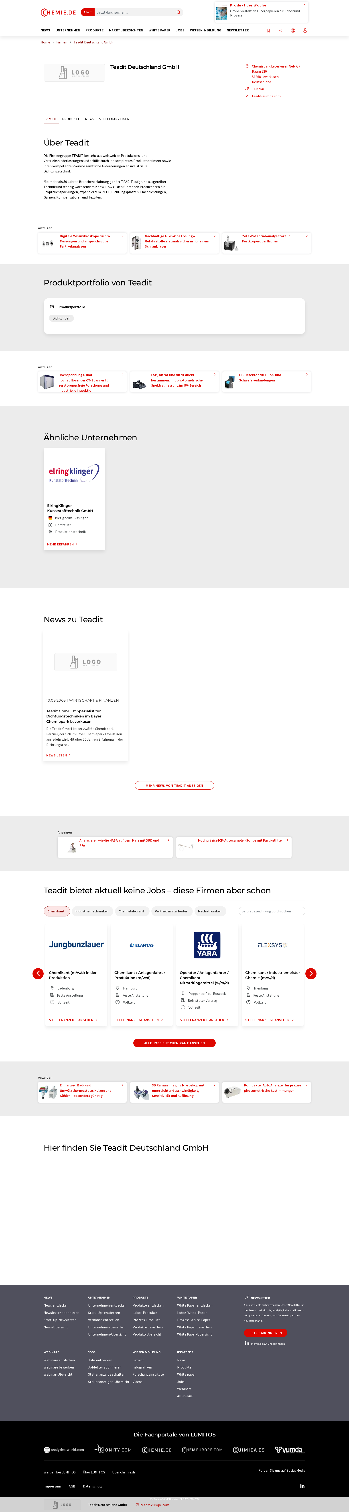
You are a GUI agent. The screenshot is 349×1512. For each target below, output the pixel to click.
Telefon (254, 89)
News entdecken (56, 1305)
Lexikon (138, 1360)
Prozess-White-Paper (193, 1319)
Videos (137, 1381)
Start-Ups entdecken (104, 1312)
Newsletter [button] (238, 30)
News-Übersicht (56, 1327)
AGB (72, 1486)
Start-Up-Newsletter (60, 1319)
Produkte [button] (95, 30)
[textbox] (271, 911)
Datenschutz (93, 1486)
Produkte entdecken (148, 1305)
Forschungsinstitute (148, 1374)
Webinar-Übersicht (58, 1374)
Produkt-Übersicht (147, 1334)
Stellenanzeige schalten (106, 1374)
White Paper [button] (159, 30)
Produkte (71, 119)
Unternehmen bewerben (107, 1327)
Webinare (184, 1389)
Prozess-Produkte (146, 1319)
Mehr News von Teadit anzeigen (174, 785)
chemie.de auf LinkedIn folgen (264, 1343)
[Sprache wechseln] (293, 30)
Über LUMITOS (94, 1472)
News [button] (45, 30)
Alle (86, 12)
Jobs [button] (180, 30)
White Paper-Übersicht (194, 1334)
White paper (186, 1374)
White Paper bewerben (194, 1327)
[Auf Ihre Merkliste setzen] (268, 30)
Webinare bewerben (59, 1367)
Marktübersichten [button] (126, 30)
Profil (51, 119)
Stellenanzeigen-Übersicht (109, 1381)
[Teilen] (281, 30)
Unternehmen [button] (68, 30)
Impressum (52, 1486)
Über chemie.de (124, 1472)
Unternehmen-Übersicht (107, 1334)
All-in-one (185, 1396)
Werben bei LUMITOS (60, 1472)
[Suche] (178, 12)
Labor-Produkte (145, 1312)
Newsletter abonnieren (61, 1312)
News (89, 119)
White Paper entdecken (195, 1305)
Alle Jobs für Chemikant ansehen (174, 1043)
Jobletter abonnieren (104, 1367)
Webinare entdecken (59, 1360)
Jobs (181, 1381)
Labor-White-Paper (192, 1312)
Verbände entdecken (103, 1319)
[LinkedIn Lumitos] (302, 1486)
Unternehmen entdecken (107, 1305)
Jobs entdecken (100, 1360)
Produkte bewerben (148, 1327)
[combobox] (272, 911)
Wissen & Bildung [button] (205, 30)
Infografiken (142, 1367)
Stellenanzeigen (114, 119)
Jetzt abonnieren (266, 1333)
